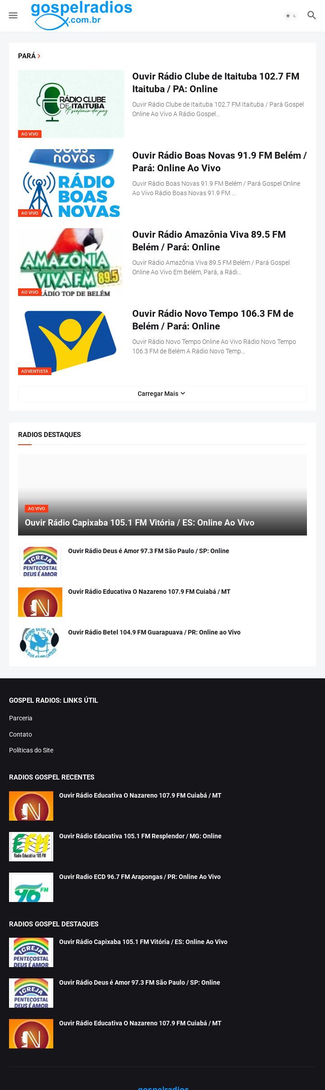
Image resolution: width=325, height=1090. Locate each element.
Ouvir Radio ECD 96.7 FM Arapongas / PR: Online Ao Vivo (140, 876)
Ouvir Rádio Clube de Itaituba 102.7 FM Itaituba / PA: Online (215, 82)
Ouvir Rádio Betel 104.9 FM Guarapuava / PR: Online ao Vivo (154, 632)
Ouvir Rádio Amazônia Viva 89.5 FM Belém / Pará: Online (209, 241)
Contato (20, 734)
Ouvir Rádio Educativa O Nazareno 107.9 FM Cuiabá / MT (149, 591)
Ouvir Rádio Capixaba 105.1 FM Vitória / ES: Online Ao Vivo (143, 941)
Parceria (20, 718)
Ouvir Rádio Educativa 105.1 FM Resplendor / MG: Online (140, 836)
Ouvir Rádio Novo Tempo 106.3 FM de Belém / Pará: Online (212, 320)
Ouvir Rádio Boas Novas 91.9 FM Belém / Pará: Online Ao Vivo (219, 162)
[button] (12, 15)
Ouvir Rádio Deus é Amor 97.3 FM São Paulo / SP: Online (148, 550)
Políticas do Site (31, 750)
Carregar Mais (158, 393)
